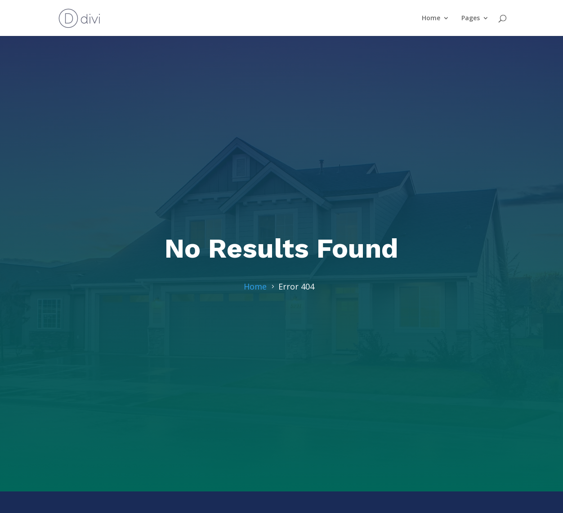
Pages (470, 18)
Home (431, 18)
